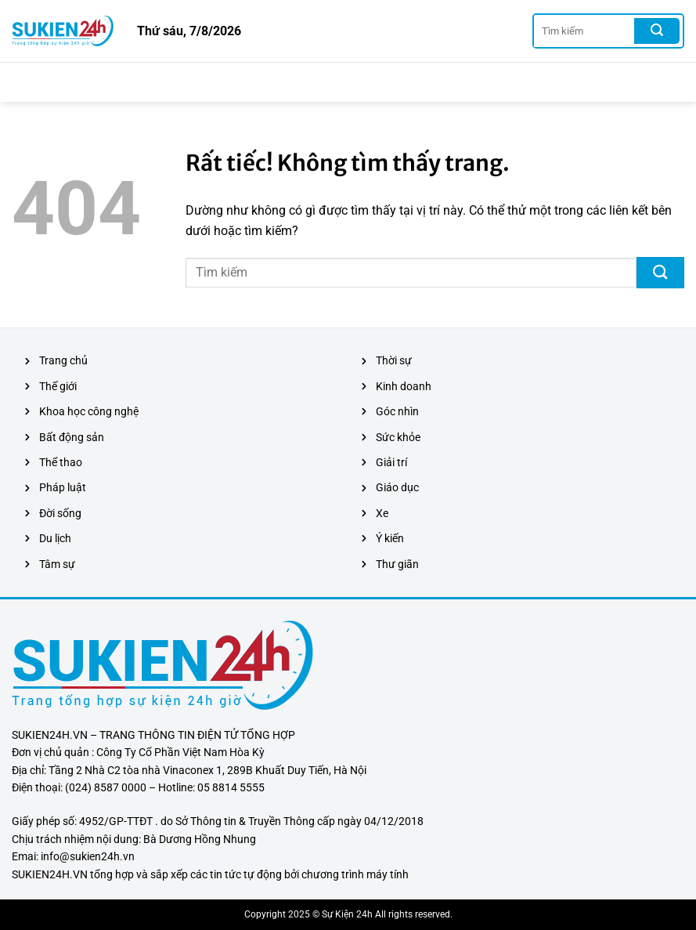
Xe (382, 513)
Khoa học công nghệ (89, 411)
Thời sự (394, 360)
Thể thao (60, 462)
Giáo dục (397, 487)
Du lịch (55, 538)
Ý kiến (390, 538)
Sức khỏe (398, 437)
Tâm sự (57, 564)
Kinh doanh (403, 386)
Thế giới (58, 386)
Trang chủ (63, 360)
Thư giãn (397, 564)
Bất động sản (71, 437)
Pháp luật (62, 487)
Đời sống (60, 513)
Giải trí (391, 462)
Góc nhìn (397, 411)
